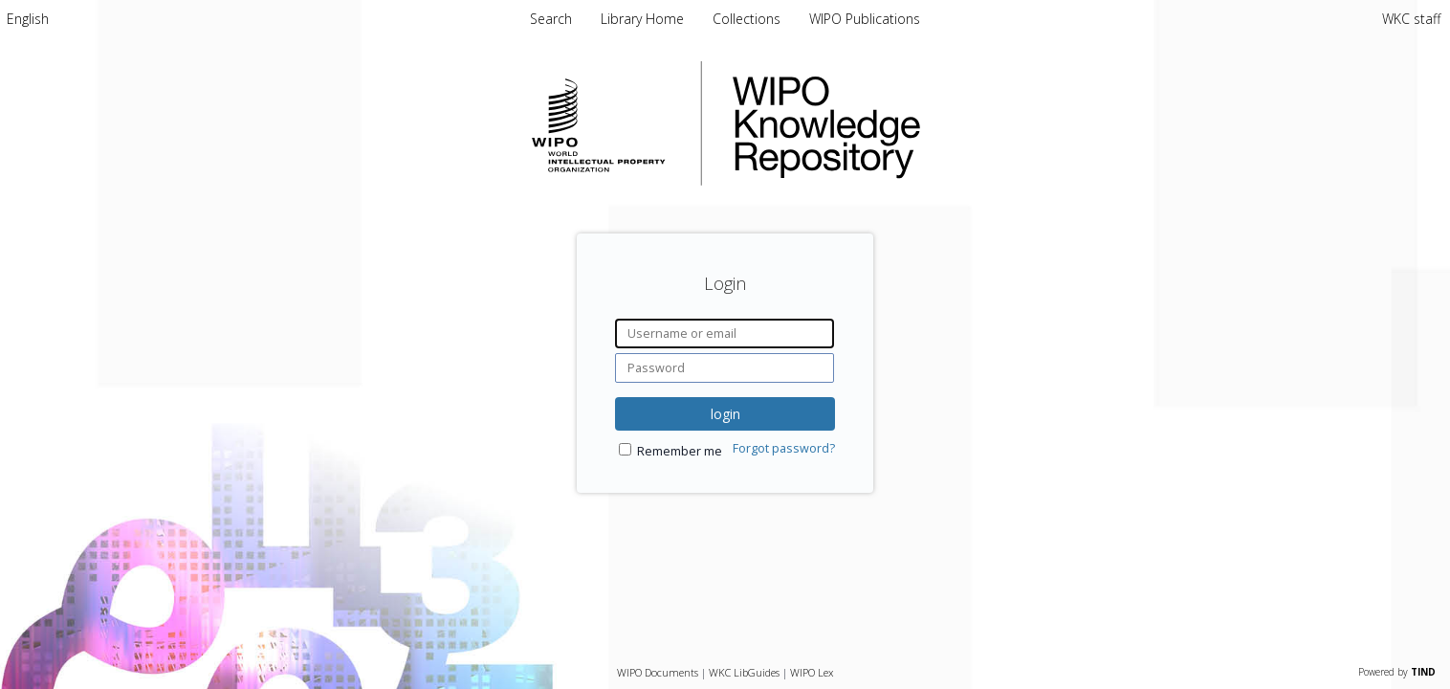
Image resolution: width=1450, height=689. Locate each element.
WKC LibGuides (744, 672)
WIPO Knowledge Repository (905, 123)
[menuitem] (27, 18)
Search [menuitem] (551, 19)
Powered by (1397, 671)
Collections (748, 19)
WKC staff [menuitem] (1411, 19)
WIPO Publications (864, 19)
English (28, 19)
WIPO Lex (811, 672)
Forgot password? (784, 448)
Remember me (679, 451)
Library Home (644, 19)
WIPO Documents (657, 672)
